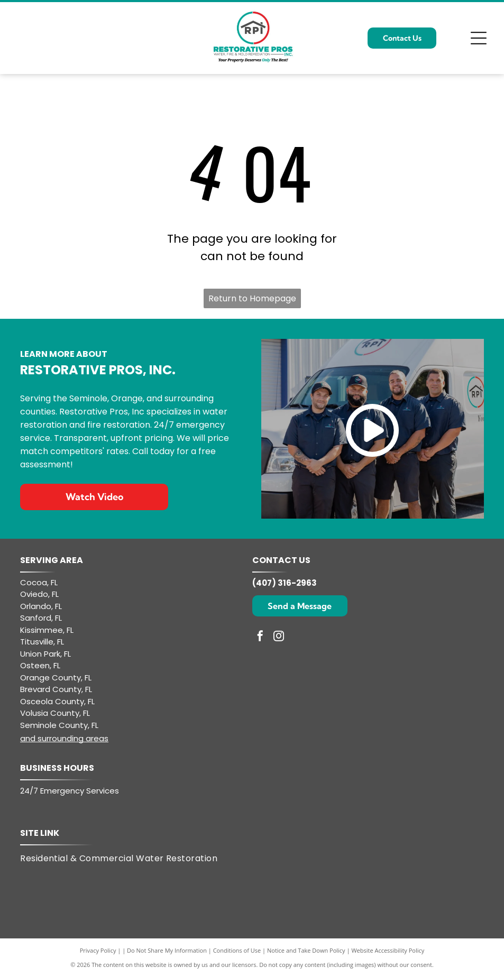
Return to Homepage (252, 298)
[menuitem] (125, 859)
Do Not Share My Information (167, 950)
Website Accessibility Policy (387, 950)
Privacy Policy (98, 950)
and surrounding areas (64, 738)
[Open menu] (479, 38)
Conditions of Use (237, 950)
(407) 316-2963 (284, 582)
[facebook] (260, 637)
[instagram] (279, 637)
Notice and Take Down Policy (306, 950)
